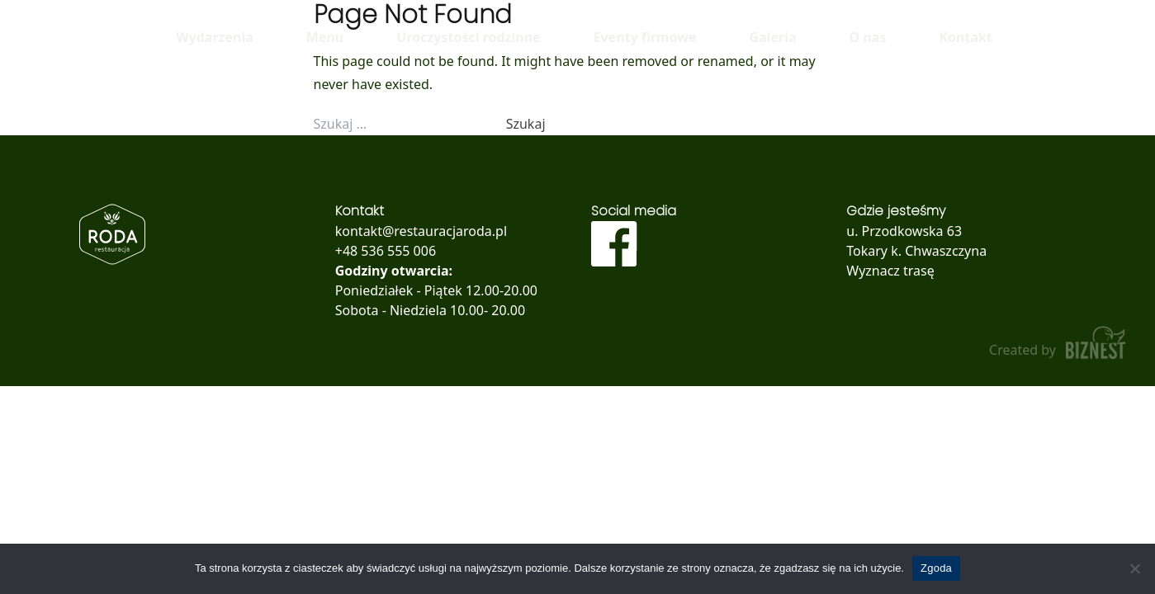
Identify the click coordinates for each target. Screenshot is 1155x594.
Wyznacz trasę (890, 271)
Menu (324, 37)
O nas (868, 37)
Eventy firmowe (645, 37)
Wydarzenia (214, 37)
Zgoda (936, 568)
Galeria (773, 37)
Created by (1059, 343)
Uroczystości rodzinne (468, 37)
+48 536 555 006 (385, 251)
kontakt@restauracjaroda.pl (421, 231)
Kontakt (965, 37)
